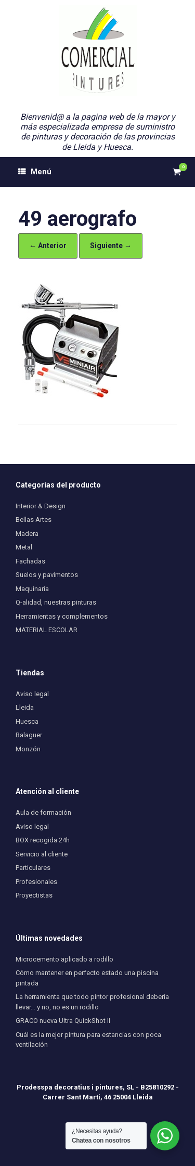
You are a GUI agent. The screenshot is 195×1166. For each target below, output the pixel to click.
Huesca (27, 721)
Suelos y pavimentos (47, 575)
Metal (24, 547)
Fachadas (30, 561)
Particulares (33, 868)
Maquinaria (32, 589)
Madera (27, 533)
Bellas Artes (33, 519)
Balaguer (29, 735)
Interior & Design (41, 506)
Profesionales (36, 882)
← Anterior (48, 245)
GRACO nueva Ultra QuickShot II (63, 1020)
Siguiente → (111, 245)
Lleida (25, 707)
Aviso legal (32, 694)
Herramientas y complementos (62, 616)
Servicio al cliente (42, 854)
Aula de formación (43, 812)
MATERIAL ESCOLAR (46, 630)
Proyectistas (34, 895)
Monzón (28, 749)
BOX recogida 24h (43, 840)
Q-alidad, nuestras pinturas (56, 602)
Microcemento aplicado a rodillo (64, 959)
